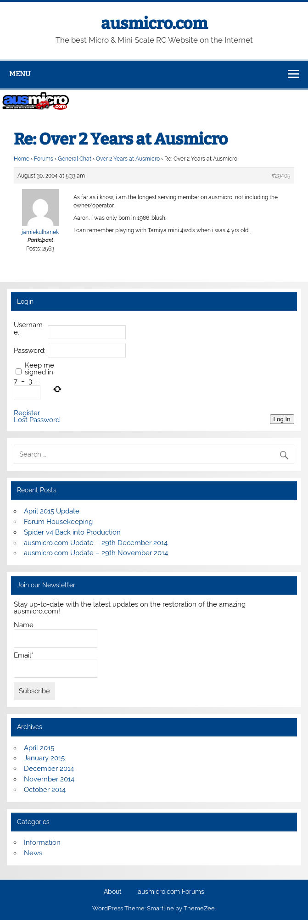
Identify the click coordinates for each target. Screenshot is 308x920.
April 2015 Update (51, 511)
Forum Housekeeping (58, 522)
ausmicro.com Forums (171, 892)
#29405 (281, 176)
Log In (282, 419)
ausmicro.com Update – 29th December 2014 (96, 543)
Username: (28, 328)
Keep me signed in (39, 369)
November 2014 (49, 779)
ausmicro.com (154, 23)
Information (42, 842)
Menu (19, 74)
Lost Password (37, 420)
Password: (29, 350)
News (33, 853)
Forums (43, 159)
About (113, 892)
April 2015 (39, 748)
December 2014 (49, 768)
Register (27, 413)
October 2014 (45, 790)
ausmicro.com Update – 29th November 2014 (96, 553)
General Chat (74, 159)
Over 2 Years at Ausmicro (128, 159)
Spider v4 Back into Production (72, 532)
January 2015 (44, 758)
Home (21, 159)
